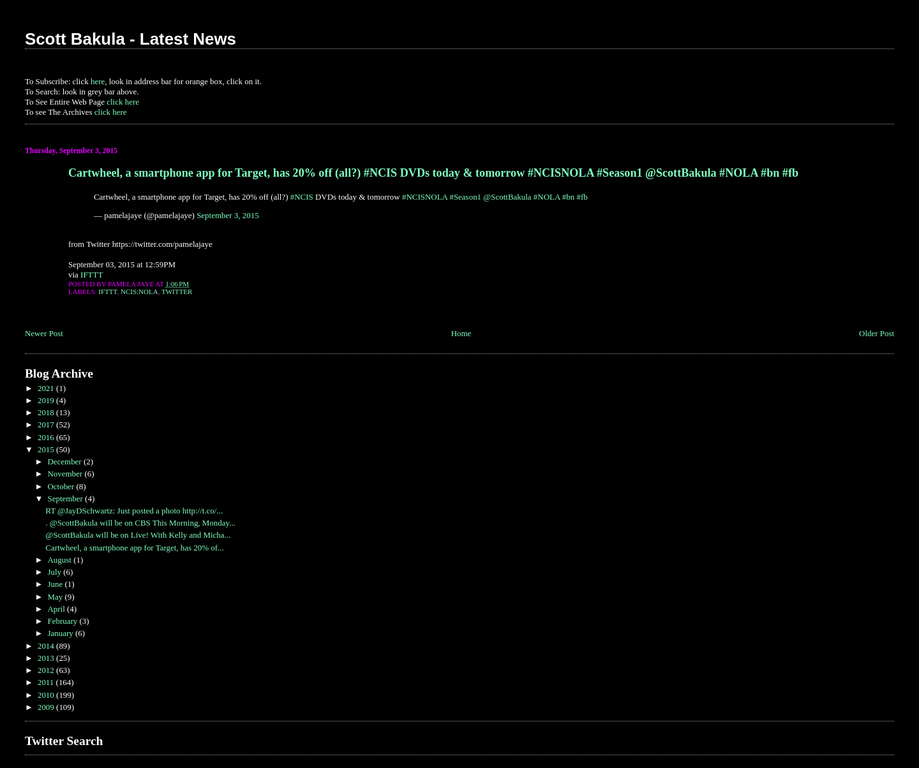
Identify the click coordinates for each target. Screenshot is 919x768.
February (63, 621)
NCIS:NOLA (139, 291)
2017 (47, 424)
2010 (47, 695)
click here (123, 102)
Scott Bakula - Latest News (130, 39)
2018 (47, 412)
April (57, 609)
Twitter (176, 291)
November (65, 473)
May (55, 597)
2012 (47, 670)
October (61, 486)
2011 (47, 682)
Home (461, 333)
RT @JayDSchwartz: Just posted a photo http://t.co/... (134, 510)
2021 (47, 388)
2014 (47, 646)
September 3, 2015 (228, 215)
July (55, 572)
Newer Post (44, 333)
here (98, 81)
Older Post (876, 333)
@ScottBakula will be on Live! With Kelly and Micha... (137, 535)
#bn (568, 197)
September (66, 498)
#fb (582, 197)
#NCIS (301, 197)
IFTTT (91, 274)
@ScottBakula (507, 197)
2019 (47, 400)
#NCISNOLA (424, 197)
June (55, 584)
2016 (47, 437)
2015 (47, 449)
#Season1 (465, 197)
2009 (47, 707)
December (65, 461)
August (60, 560)
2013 (47, 658)
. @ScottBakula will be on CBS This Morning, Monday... (140, 523)
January (61, 633)
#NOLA (547, 197)
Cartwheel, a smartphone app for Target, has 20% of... (134, 547)
